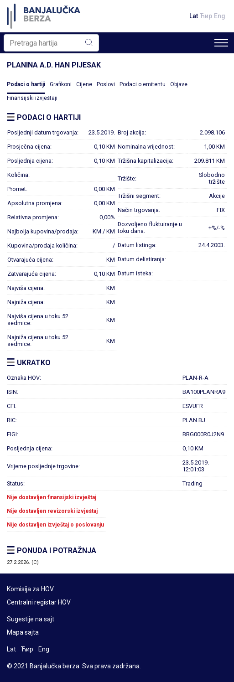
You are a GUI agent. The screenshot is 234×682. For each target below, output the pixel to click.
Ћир (206, 16)
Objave (178, 84)
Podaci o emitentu (143, 84)
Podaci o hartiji (26, 84)
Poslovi (106, 84)
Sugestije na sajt (30, 619)
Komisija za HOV (30, 589)
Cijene (84, 84)
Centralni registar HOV (39, 602)
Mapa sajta (23, 632)
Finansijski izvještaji (32, 98)
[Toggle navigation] (221, 43)
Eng (219, 16)
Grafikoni (61, 84)
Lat (193, 16)
